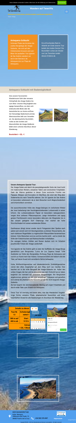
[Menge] (58, 330)
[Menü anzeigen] (66, 11)
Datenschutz (51, 2)
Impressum (58, 418)
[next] (36, 309)
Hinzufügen (63, 329)
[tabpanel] (22, 52)
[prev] (32, 309)
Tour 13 (50, 318)
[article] (57, 318)
